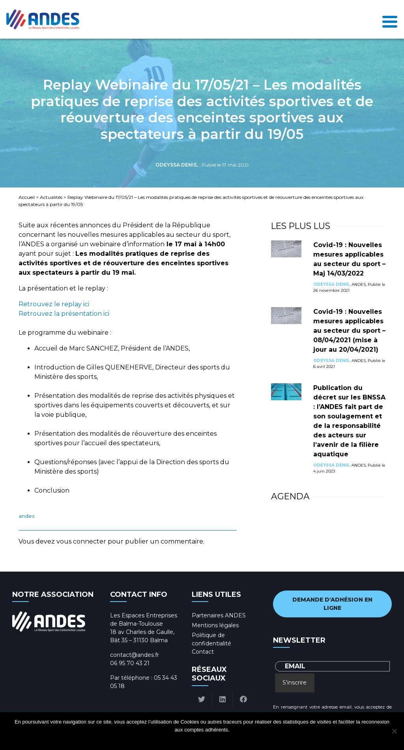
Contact (203, 651)
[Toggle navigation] (390, 19)
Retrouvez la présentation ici (64, 313)
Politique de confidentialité (209, 740)
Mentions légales (215, 625)
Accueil (27, 197)
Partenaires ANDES (219, 615)
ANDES (26, 516)
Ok (172, 740)
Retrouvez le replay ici (54, 304)
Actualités (51, 197)
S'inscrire (294, 682)
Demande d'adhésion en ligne (332, 603)
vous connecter (81, 541)
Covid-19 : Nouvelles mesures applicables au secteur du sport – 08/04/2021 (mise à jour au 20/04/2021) (349, 330)
